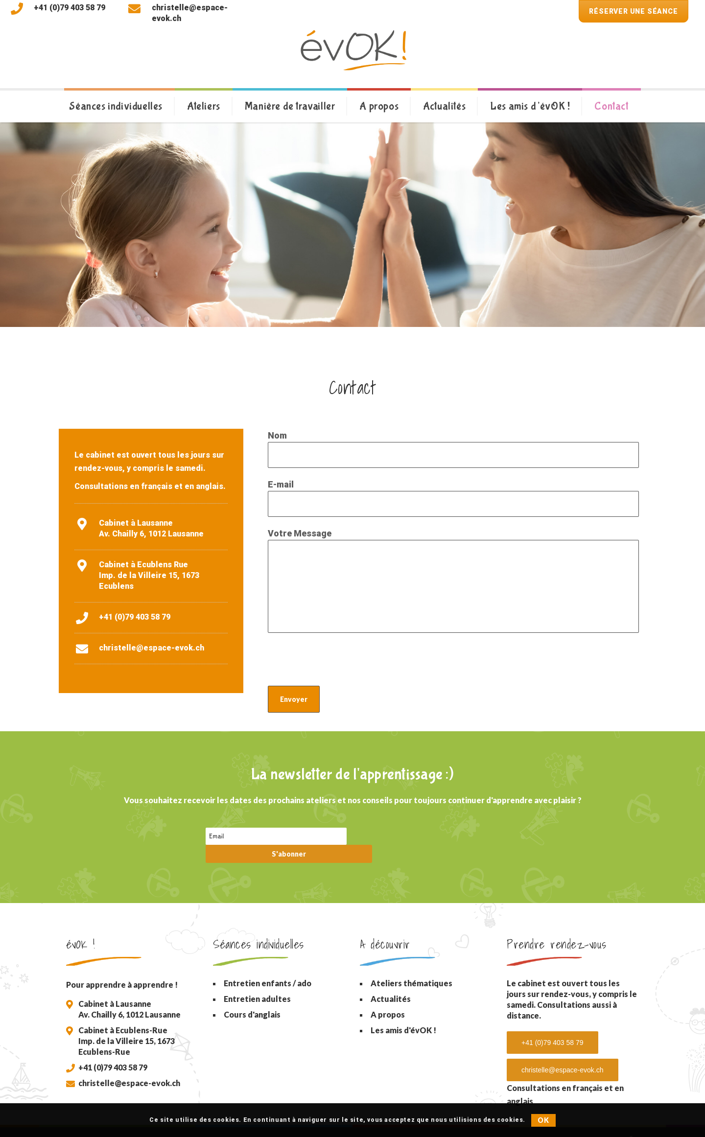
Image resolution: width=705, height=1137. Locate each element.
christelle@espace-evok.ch (151, 647)
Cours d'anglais (252, 997)
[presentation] (342, 662)
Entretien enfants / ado (267, 966)
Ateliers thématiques (411, 966)
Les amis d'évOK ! (403, 1013)
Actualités (391, 981)
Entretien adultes (257, 981)
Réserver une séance (633, 11)
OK (543, 1120)
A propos (388, 997)
